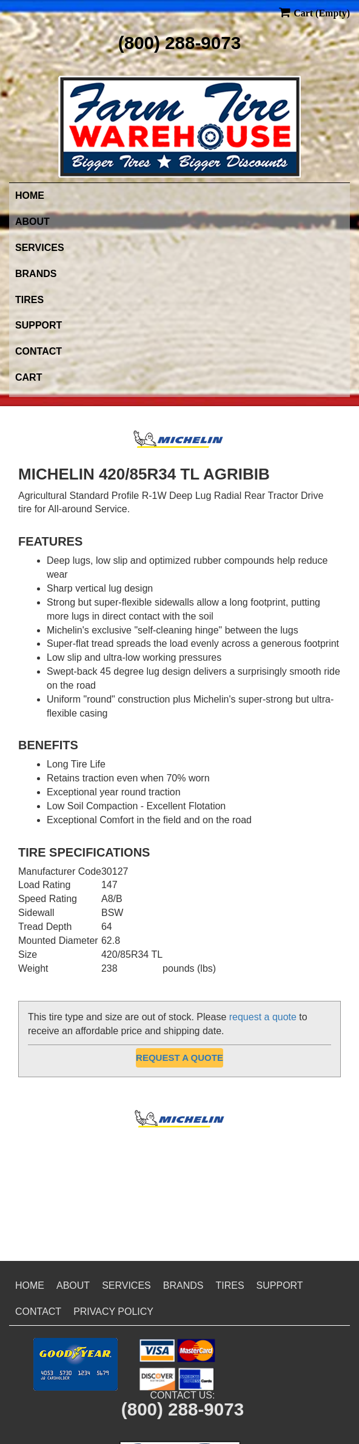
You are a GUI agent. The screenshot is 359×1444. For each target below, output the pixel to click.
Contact (38, 351)
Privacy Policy (113, 1311)
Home (29, 195)
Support (38, 325)
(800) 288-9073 (179, 43)
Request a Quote (179, 1057)
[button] (75, 1364)
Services (39, 247)
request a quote (263, 1017)
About (32, 221)
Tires (29, 300)
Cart (28, 377)
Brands (35, 274)
